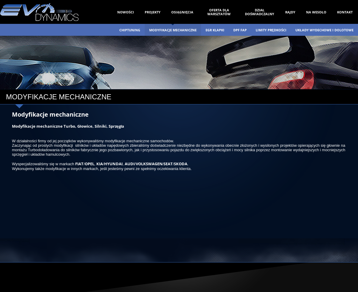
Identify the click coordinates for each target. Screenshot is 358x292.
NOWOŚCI (125, 12)
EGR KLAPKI (215, 30)
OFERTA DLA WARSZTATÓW (219, 12)
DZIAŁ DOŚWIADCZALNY (259, 12)
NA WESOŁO (316, 12)
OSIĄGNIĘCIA (182, 12)
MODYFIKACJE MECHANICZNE (173, 30)
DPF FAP (240, 30)
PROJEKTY (153, 12)
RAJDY (290, 12)
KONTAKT (345, 12)
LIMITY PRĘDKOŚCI (271, 30)
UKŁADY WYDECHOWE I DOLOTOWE (324, 30)
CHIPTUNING (129, 30)
